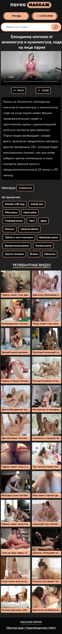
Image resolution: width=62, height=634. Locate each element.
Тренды (16, 16)
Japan (43, 221)
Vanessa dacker (29, 229)
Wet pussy (11, 212)
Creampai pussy (14, 221)
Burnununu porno (48, 237)
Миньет (9, 229)
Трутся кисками (14, 254)
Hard (31, 221)
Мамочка (49, 254)
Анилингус (25, 188)
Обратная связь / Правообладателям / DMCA (31, 628)
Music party (30, 212)
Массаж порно (31, 622)
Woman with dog (14, 204)
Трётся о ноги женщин (19, 237)
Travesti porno (43, 246)
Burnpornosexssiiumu (17, 246)
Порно (31, 5)
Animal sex (36, 204)
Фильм (34, 254)
